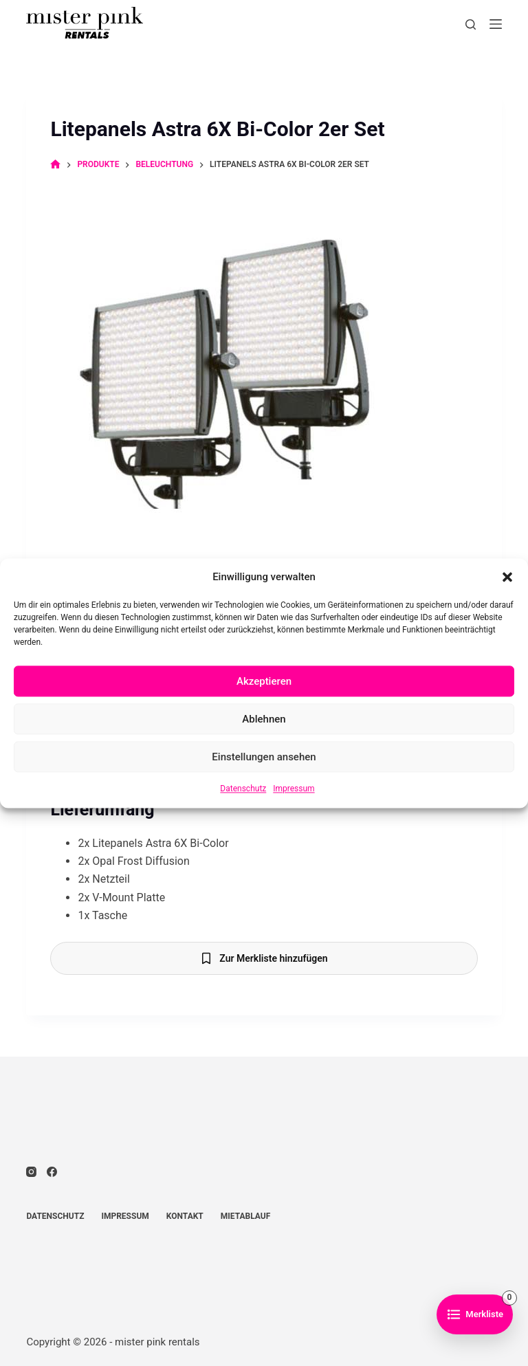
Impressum (293, 789)
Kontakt (185, 1216)
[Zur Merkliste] (475, 1314)
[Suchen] (470, 24)
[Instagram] (31, 1172)
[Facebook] (52, 1172)
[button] (507, 577)
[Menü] (496, 24)
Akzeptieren (264, 681)
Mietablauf (245, 1216)
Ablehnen (263, 719)
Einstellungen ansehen (264, 757)
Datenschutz (243, 789)
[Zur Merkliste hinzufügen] (263, 958)
